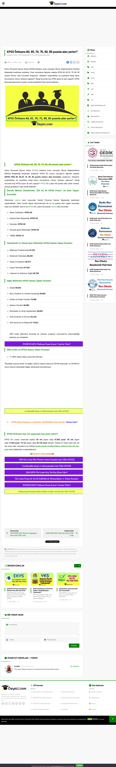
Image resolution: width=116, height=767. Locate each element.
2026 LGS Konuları (68, 692)
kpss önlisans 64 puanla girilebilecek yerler (54, 551)
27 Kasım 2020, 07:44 (27, 666)
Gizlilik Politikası (96, 692)
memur (18, 200)
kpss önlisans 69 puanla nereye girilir (50, 553)
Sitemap (65, 709)
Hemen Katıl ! (72, 422)
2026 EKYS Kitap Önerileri (41, 703)
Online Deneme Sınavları (41, 709)
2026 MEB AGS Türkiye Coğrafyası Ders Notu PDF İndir (23, 534)
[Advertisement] (58, 26)
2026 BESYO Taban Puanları (42, 698)
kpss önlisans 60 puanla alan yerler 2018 (54, 549)
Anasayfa (9, 55)
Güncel (15, 55)
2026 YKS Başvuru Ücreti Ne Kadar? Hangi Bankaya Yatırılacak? (69, 590)
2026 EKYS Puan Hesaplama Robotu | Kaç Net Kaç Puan (43, 589)
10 (102, 170)
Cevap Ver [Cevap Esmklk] (75, 666)
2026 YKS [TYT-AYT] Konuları (43, 692)
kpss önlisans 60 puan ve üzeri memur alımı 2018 (28, 549)
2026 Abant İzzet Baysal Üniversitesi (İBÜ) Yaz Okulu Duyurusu (99, 192)
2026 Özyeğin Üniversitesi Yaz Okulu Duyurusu (100, 270)
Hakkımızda (95, 698)
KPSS (20, 62)
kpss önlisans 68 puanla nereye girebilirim (28, 553)
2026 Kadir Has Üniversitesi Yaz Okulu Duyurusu (101, 219)
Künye (93, 703)
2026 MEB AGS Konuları (70, 703)
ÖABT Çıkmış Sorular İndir (71, 698)
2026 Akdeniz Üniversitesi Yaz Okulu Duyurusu (100, 245)
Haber (15, 62)
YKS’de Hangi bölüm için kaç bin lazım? (16, 589)
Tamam (79, 765)
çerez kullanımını (56, 766)
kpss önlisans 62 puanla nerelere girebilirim (29, 551)
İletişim (93, 709)
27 (103, 198)
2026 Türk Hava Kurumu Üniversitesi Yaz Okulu (98, 296)
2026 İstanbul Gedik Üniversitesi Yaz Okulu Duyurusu (101, 166)
